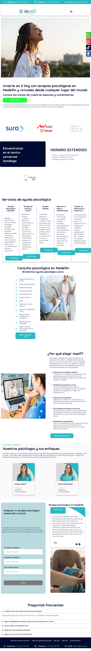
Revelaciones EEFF (75, 640)
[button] (71, 11)
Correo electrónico (11, 567)
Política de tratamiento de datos (19, 640)
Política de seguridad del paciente (42, 640)
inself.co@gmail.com (77, 2)
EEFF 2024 (57, 640)
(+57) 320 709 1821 (18, 2)
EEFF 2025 (65, 640)
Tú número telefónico (12, 557)
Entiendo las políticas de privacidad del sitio (21, 577)
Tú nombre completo (11, 548)
